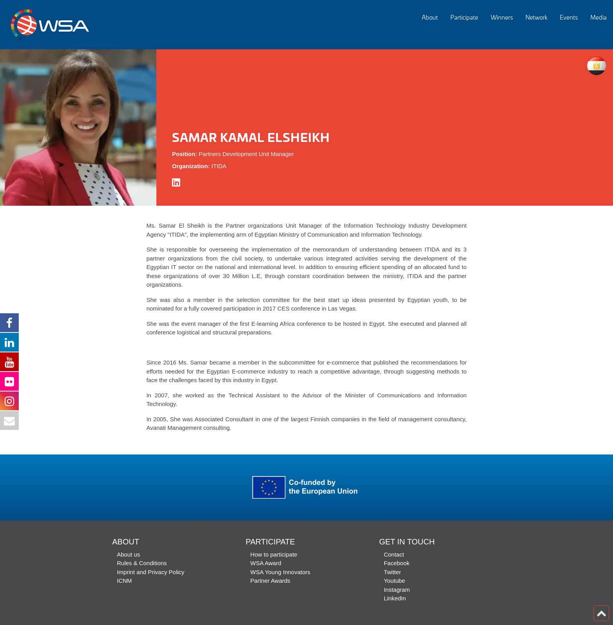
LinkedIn (395, 598)
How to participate (273, 554)
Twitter (392, 572)
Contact (394, 554)
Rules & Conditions (142, 563)
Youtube (394, 580)
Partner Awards (270, 580)
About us (128, 554)
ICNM (124, 580)
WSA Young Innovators (280, 572)
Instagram (397, 589)
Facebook (397, 563)
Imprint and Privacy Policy (151, 572)
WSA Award (265, 563)
